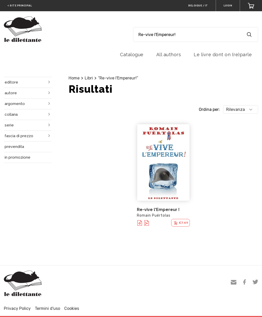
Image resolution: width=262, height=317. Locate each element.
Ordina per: (209, 109)
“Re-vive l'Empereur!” (118, 78)
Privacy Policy (17, 308)
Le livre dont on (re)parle (223, 54)
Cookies (71, 308)
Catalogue (132, 54)
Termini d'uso (47, 308)
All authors (168, 54)
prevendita (14, 146)
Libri (89, 78)
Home (74, 78)
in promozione (17, 157)
